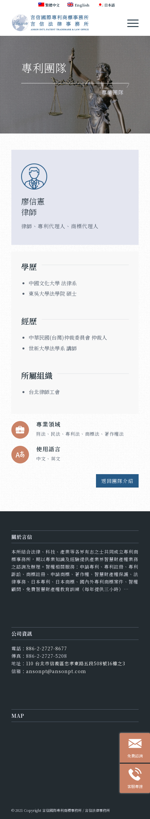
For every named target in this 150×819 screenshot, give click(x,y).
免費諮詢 (138, 748)
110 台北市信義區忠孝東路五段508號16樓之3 (75, 663)
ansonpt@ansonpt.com (56, 671)
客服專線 (138, 779)
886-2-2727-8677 (46, 648)
